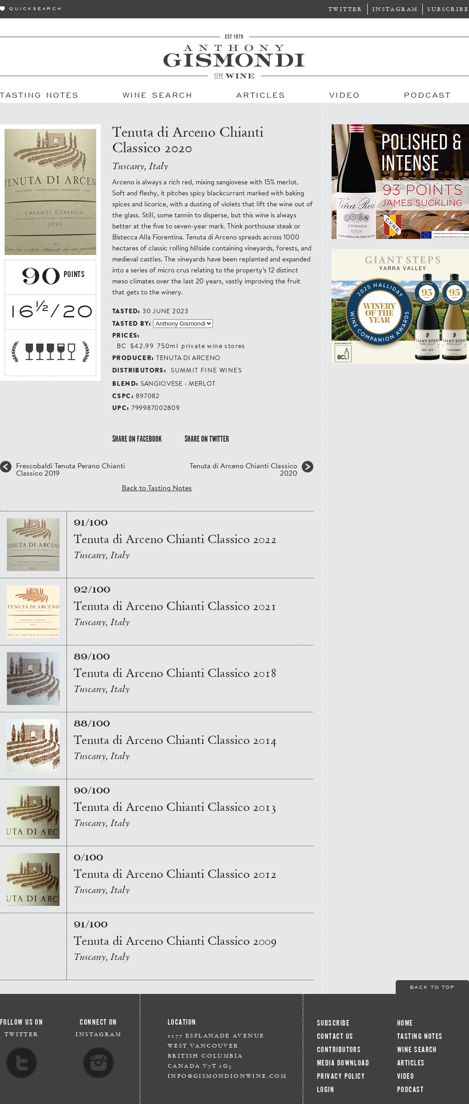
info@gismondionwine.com (227, 1075)
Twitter (345, 9)
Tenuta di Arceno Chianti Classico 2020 (243, 469)
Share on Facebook (137, 439)
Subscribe (448, 9)
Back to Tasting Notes (157, 487)
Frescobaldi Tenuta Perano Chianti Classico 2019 (70, 469)
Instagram (395, 9)
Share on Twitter (207, 439)
